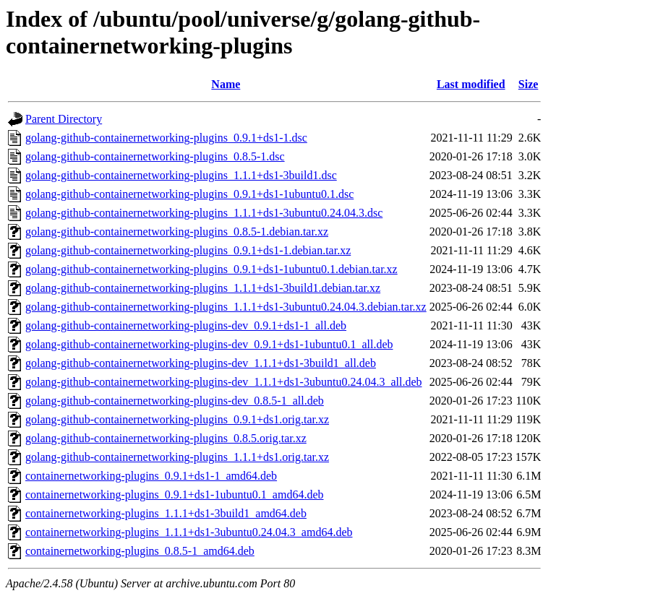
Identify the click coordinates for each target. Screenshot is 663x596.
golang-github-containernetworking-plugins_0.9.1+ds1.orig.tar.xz (177, 419)
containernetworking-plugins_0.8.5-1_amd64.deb (139, 551)
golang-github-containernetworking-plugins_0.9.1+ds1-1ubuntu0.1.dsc (189, 194)
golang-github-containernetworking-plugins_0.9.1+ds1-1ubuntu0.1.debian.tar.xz (211, 269)
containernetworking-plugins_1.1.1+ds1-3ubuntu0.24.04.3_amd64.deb (189, 532)
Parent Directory (63, 119)
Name (225, 84)
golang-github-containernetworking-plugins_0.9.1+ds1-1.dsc (166, 137)
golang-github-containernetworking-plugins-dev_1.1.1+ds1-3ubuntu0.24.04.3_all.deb (223, 382)
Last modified (471, 84)
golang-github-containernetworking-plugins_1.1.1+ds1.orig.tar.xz (177, 457)
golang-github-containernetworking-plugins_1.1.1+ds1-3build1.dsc (181, 175)
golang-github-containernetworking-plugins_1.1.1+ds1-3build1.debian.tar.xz (202, 288)
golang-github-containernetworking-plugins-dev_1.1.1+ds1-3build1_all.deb (200, 363)
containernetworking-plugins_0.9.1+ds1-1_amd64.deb (151, 476)
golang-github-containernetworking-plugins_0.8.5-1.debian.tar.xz (176, 231)
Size (528, 84)
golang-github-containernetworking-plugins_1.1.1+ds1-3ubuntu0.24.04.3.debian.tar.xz (226, 307)
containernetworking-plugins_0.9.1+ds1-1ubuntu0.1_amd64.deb (174, 494)
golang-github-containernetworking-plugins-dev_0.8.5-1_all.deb (174, 400)
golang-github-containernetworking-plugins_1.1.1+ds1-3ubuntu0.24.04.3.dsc (203, 213)
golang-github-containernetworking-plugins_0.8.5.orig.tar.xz (166, 438)
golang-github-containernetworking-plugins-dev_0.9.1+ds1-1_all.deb (185, 325)
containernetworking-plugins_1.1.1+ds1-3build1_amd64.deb (166, 513)
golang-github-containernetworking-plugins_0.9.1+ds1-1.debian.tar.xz (188, 250)
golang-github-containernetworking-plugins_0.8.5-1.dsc (155, 156)
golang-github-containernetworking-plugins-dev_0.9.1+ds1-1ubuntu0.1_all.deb (209, 344)
